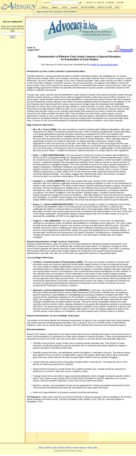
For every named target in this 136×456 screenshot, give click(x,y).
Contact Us (83, 447)
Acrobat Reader (126, 51)
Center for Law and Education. (104, 64)
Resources (62, 447)
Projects (48, 447)
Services (54, 447)
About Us (42, 447)
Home (95, 447)
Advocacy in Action (72, 447)
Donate (90, 447)
